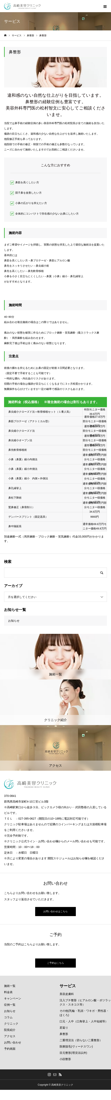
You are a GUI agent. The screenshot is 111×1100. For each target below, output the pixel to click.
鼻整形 (64, 1034)
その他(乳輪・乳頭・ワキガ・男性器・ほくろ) (84, 1013)
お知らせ (14, 620)
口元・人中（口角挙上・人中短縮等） (84, 1021)
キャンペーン (12, 998)
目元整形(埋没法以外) (73, 1052)
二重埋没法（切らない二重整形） (81, 1040)
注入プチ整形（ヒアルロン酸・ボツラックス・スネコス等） (85, 1002)
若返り (64, 1027)
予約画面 (9, 1048)
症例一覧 (9, 1004)
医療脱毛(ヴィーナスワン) (76, 1046)
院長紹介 (9, 1029)
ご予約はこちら (55, 963)
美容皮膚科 (67, 994)
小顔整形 (65, 1059)
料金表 (8, 992)
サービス (68, 986)
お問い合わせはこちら (55, 911)
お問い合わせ (12, 1042)
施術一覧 (9, 985)
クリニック (11, 1023)
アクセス (9, 1036)
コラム (8, 1017)
